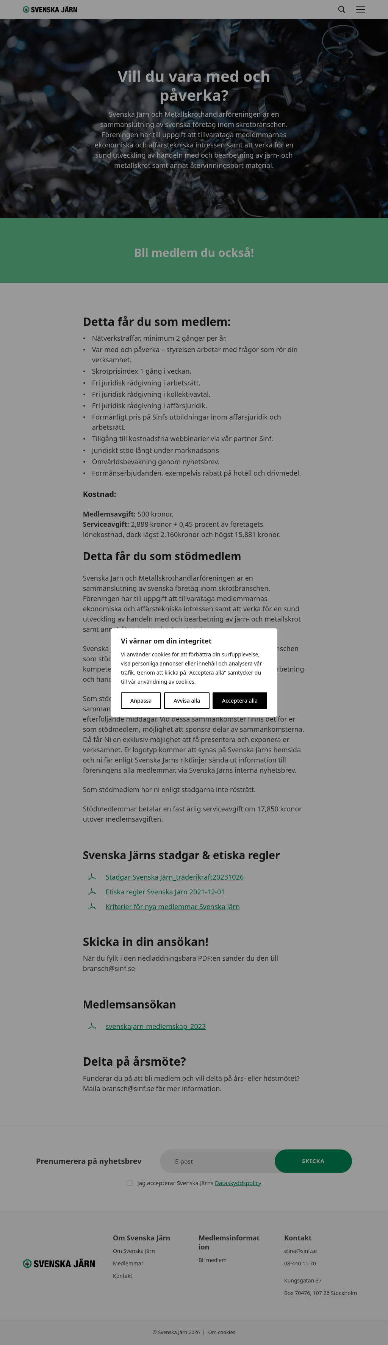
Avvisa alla (187, 700)
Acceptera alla (240, 700)
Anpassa (141, 700)
